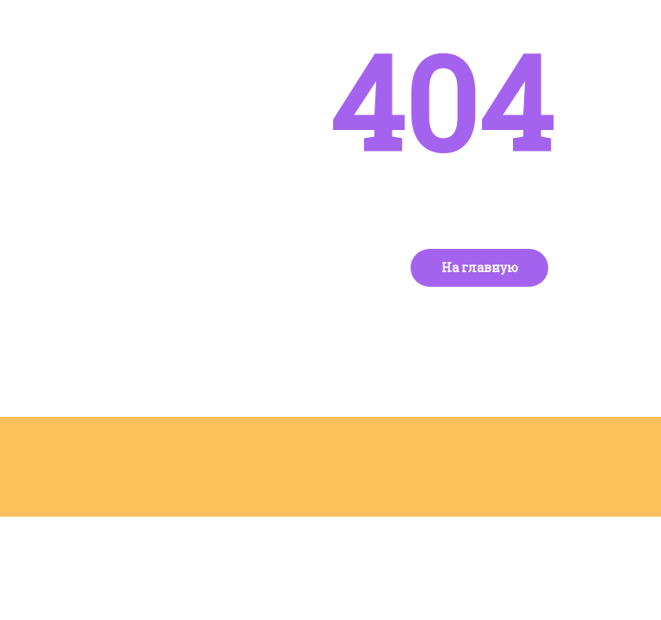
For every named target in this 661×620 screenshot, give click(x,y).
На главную (480, 267)
